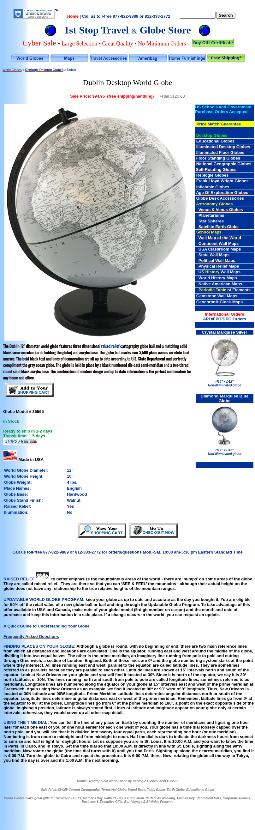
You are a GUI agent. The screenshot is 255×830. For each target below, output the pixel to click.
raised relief (110, 346)
